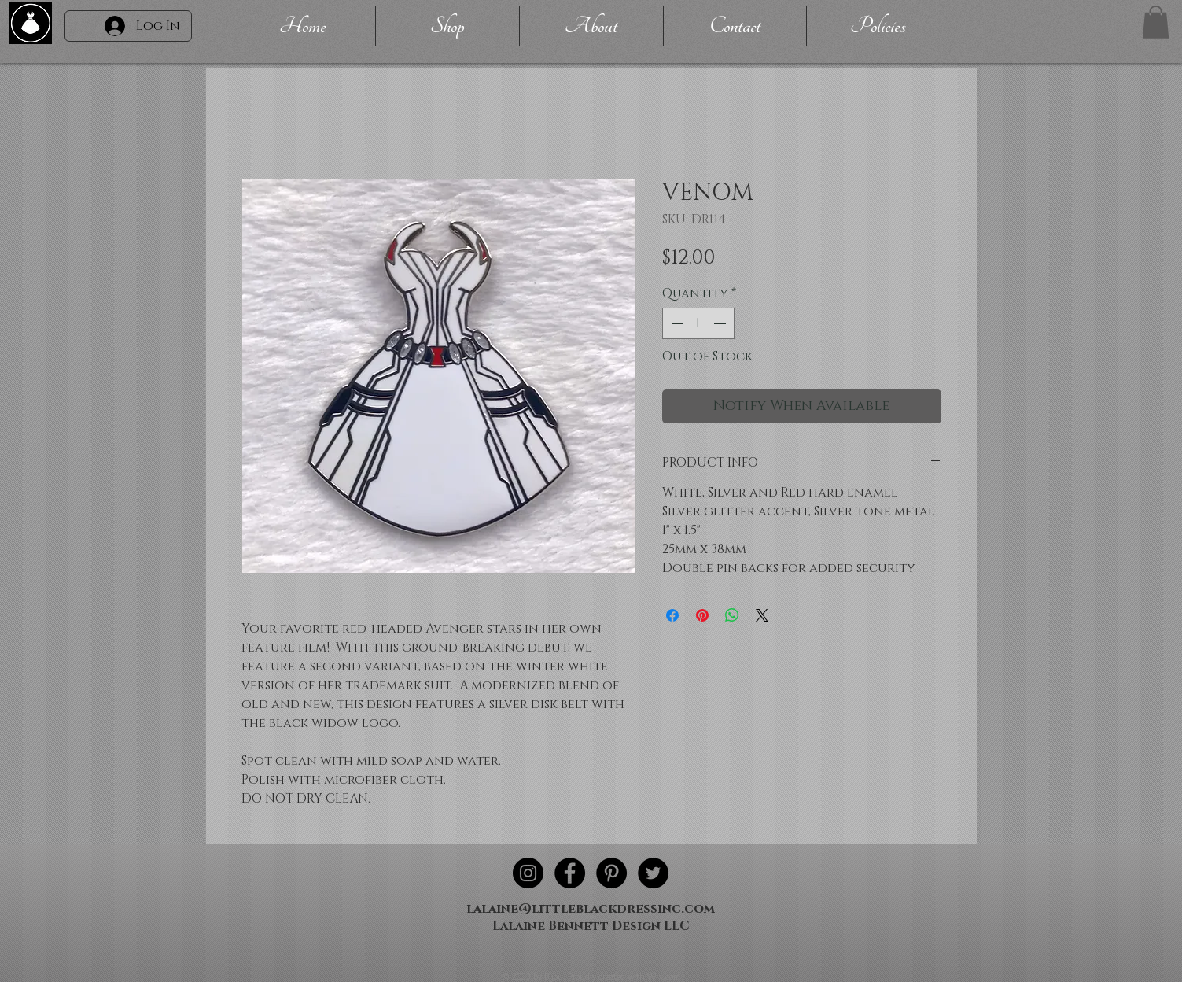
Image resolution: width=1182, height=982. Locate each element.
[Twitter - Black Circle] (653, 873)
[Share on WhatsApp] (732, 615)
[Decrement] (676, 323)
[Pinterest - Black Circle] (611, 873)
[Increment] (721, 323)
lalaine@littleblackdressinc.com (590, 908)
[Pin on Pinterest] (702, 615)
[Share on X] (762, 615)
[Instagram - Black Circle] (528, 873)
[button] (1155, 22)
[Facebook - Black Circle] (569, 873)
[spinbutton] (698, 323)
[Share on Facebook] (672, 615)
